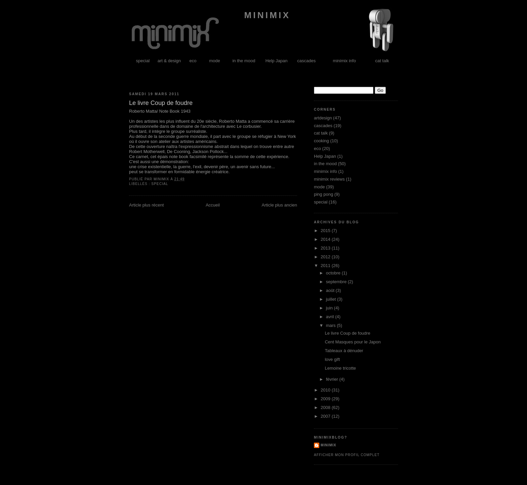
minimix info (344, 60)
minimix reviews (329, 179)
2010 (326, 390)
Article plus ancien (279, 205)
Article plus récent (146, 205)
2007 (326, 416)
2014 (326, 239)
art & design (169, 60)
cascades (306, 60)
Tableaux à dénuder (344, 350)
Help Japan (277, 60)
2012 (326, 256)
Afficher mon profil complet (346, 455)
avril (330, 316)
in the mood (243, 60)
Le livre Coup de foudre (347, 333)
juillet (331, 299)
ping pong (323, 194)
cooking (321, 140)
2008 (326, 407)
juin (330, 307)
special (143, 60)
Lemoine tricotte (340, 368)
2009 (326, 398)
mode (214, 60)
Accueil (213, 205)
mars (331, 325)
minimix (265, 15)
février (332, 379)
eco (193, 60)
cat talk (382, 60)
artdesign (323, 117)
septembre (337, 281)
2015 (326, 230)
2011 (326, 265)
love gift (332, 359)
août (331, 290)
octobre (334, 272)
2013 (326, 248)
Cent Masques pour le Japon (352, 341)
